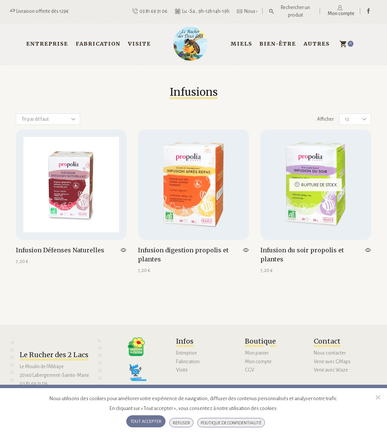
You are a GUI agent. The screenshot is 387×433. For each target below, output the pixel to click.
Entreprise (47, 43)
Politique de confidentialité (231, 423)
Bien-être (277, 43)
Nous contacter (330, 353)
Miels (241, 43)
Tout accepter (145, 421)
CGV (249, 370)
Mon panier (257, 353)
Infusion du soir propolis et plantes (302, 254)
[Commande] (48, 119)
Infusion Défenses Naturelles (60, 250)
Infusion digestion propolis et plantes (183, 254)
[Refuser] (377, 397)
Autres (316, 43)
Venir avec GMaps (332, 361)
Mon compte (258, 361)
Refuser (181, 423)
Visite (139, 43)
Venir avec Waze (331, 370)
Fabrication (98, 43)
